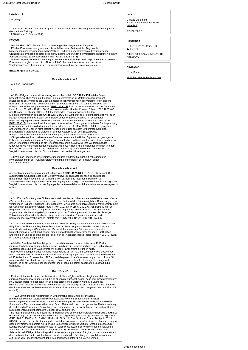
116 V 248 (151, 46)
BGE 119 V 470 (73, 173)
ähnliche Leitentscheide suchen (144, 77)
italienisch (132, 25)
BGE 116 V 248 (59, 106)
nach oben (139, 346)
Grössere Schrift (111, 2)
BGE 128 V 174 (68, 56)
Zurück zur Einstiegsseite (16, 2)
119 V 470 (132, 48)
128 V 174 (138, 46)
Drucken (35, 2)
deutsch (141, 22)
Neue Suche (133, 72)
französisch (152, 22)
